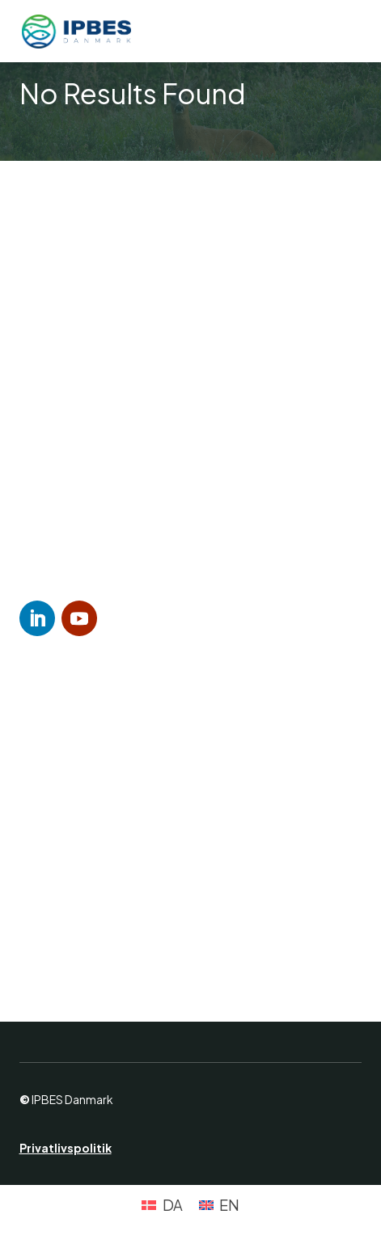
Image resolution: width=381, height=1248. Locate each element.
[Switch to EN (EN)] (219, 1204)
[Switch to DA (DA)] (161, 1204)
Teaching (72, 929)
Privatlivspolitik (65, 1147)
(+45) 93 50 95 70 (110, 522)
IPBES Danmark (72, 1099)
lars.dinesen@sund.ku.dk (164, 547)
